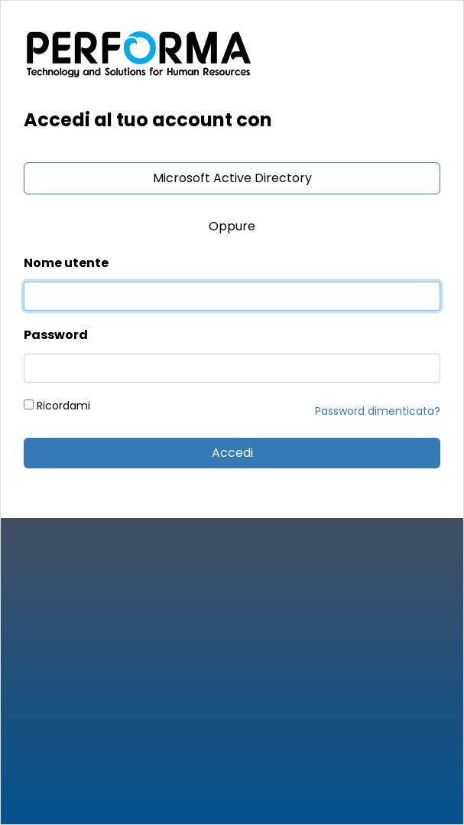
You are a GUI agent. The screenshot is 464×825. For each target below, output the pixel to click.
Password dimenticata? (377, 411)
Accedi (232, 452)
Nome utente (66, 263)
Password (56, 335)
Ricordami (57, 405)
